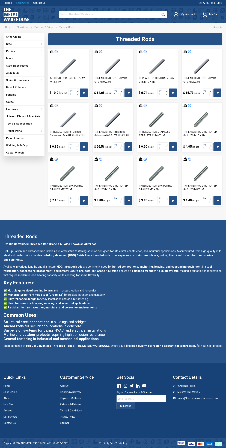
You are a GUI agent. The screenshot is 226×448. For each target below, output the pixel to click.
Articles (8, 410)
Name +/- (217, 27)
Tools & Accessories (19, 123)
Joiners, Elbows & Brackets (23, 116)
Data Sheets (10, 416)
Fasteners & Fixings (43, 27)
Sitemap (65, 423)
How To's (8, 404)
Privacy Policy (67, 416)
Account (64, 385)
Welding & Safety (17, 145)
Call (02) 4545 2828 (210, 3)
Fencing (11, 94)
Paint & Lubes (14, 138)
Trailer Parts (14, 130)
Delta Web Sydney (118, 443)
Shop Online (22, 2)
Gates (10, 102)
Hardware (12, 109)
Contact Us (39, 2)
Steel (9, 44)
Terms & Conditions (71, 410)
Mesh (9, 58)
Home (8, 2)
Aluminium (12, 73)
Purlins (10, 51)
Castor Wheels (15, 152)
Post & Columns (16, 87)
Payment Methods (70, 398)
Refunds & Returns (70, 404)
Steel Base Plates (17, 65)
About (7, 398)
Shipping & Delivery (70, 392)
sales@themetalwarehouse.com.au (195, 398)
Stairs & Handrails (17, 80)
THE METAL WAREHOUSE (33, 443)
